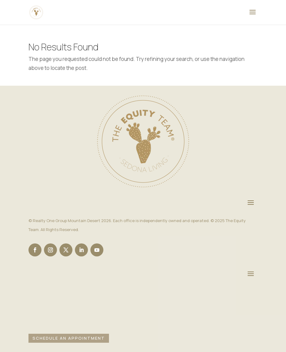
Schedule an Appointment (68, 338)
